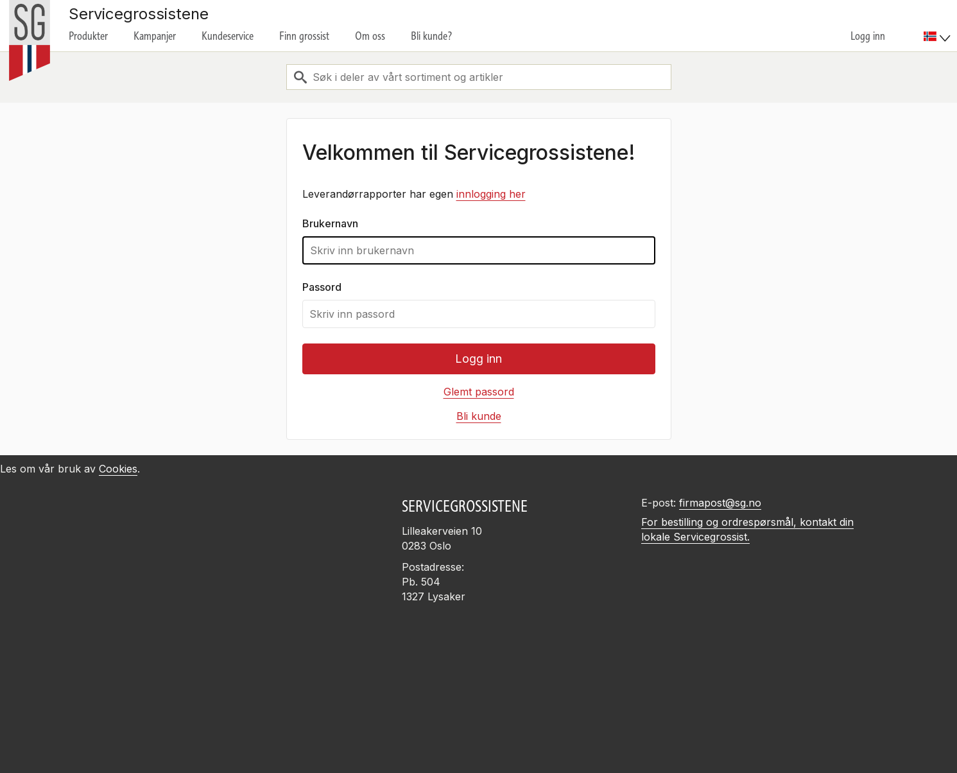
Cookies (118, 468)
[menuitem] (939, 25)
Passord (321, 287)
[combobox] (478, 77)
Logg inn (867, 36)
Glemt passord (479, 391)
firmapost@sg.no (720, 502)
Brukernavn (330, 223)
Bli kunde (478, 416)
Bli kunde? (432, 36)
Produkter (88, 36)
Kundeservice (228, 36)
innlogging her (491, 193)
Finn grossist (304, 36)
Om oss (370, 36)
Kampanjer (155, 36)
